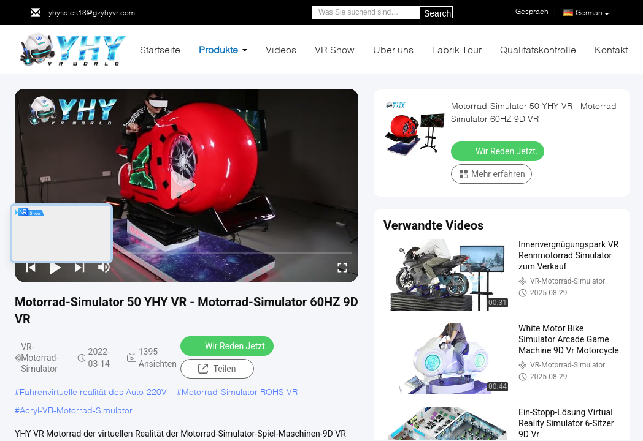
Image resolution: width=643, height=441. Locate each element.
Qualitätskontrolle (538, 49)
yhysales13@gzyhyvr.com (91, 12)
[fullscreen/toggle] (342, 267)
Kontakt (611, 49)
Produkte (218, 49)
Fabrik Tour (457, 49)
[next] (79, 267)
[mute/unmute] (104, 267)
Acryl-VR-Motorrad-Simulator (76, 410)
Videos (281, 49)
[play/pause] (55, 267)
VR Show (335, 49)
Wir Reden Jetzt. (228, 345)
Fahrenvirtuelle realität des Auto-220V (93, 391)
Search (437, 13)
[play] (186, 185)
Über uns (393, 49)
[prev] (30, 267)
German (592, 13)
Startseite (160, 49)
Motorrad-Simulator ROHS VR (240, 391)
